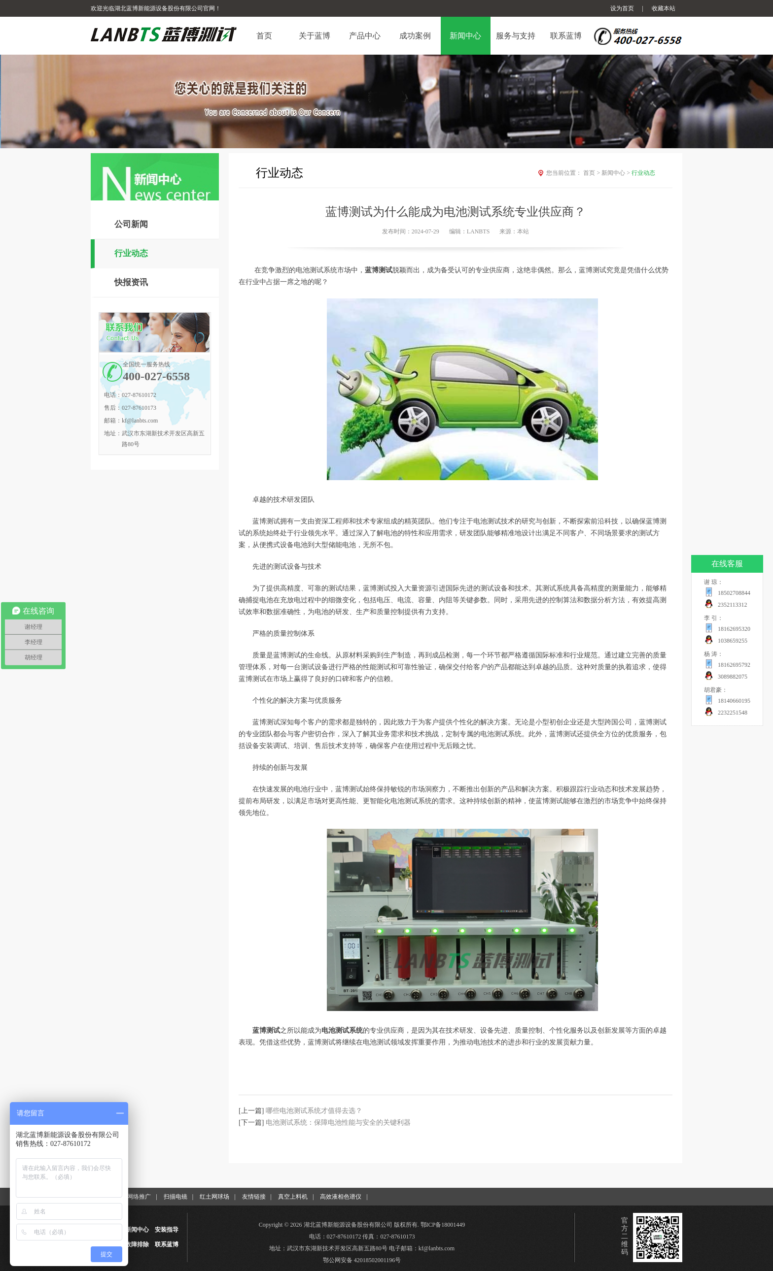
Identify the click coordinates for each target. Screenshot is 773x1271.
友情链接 (254, 1196)
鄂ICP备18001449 (443, 1224)
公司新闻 (131, 224)
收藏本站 (663, 8)
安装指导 (166, 1229)
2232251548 (732, 712)
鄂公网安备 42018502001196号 (362, 1260)
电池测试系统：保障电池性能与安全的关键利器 (338, 1122)
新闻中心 (616, 172)
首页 (592, 172)
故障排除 (137, 1244)
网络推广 (139, 1196)
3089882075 (732, 676)
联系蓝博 (166, 1244)
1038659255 (732, 640)
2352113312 (732, 604)
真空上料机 (293, 1196)
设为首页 (622, 8)
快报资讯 (131, 282)
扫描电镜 (175, 1196)
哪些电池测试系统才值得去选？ (314, 1110)
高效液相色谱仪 (340, 1196)
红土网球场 (214, 1196)
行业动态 (131, 253)
